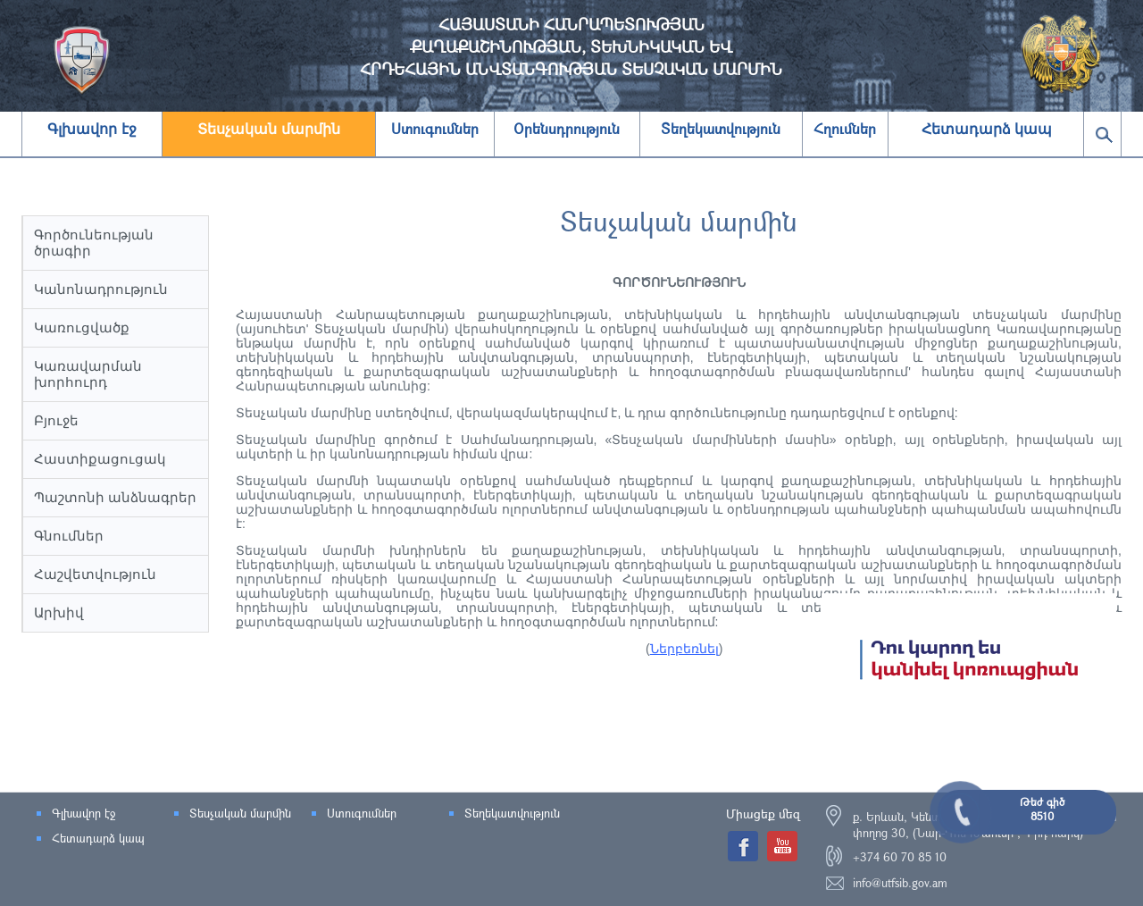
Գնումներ (69, 535)
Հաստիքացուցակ (100, 458)
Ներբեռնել (684, 649)
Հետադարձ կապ (987, 129)
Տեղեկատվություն (512, 813)
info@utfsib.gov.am (900, 883)
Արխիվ (59, 612)
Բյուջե (56, 420)
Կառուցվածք (81, 327)
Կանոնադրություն (101, 289)
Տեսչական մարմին (268, 129)
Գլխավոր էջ (91, 129)
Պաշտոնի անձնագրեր (115, 497)
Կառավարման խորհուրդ (88, 374)
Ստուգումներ (361, 813)
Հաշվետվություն (95, 574)
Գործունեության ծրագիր (94, 242)
